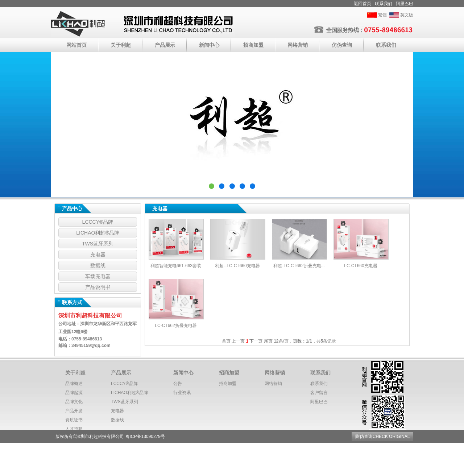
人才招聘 (74, 428)
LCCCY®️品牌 (97, 222)
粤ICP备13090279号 (145, 436)
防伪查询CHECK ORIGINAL (382, 436)
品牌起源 (74, 392)
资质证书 (74, 419)
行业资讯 (182, 392)
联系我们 (383, 3)
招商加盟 (253, 45)
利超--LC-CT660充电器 (237, 265)
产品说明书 (98, 287)
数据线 (97, 265)
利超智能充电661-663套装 (175, 265)
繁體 (382, 14)
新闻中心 (209, 45)
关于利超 (121, 45)
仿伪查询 (342, 45)
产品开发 (74, 410)
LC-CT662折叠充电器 (175, 325)
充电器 (97, 254)
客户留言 (319, 392)
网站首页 (76, 45)
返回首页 (362, 3)
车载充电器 (98, 276)
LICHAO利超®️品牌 (97, 233)
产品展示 (165, 45)
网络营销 (297, 45)
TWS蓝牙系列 (97, 244)
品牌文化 (74, 401)
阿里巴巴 (404, 3)
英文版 (406, 14)
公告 (177, 383)
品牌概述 (74, 383)
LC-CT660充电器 (360, 265)
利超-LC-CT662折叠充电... (298, 265)
